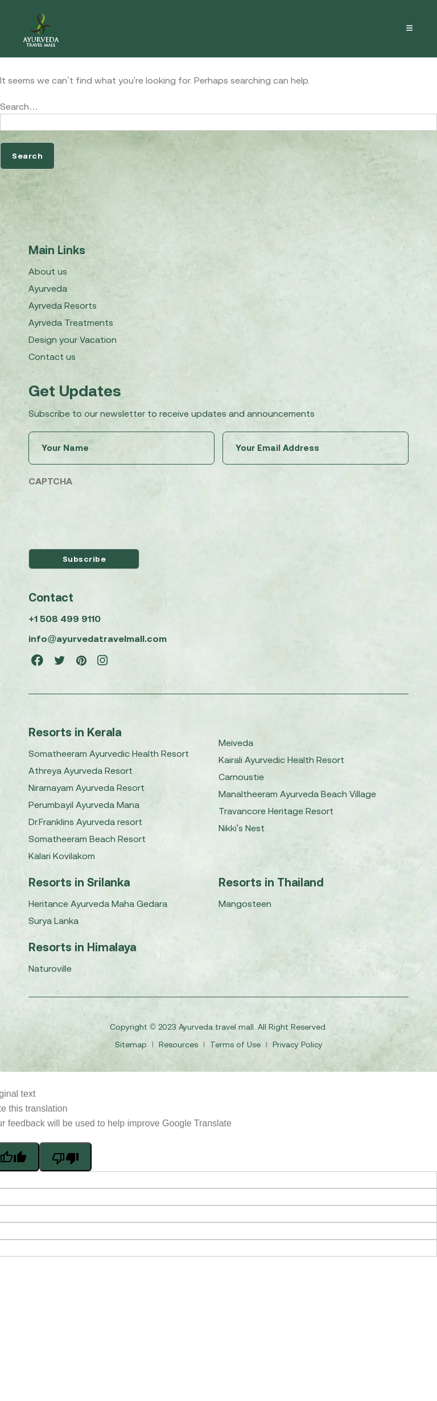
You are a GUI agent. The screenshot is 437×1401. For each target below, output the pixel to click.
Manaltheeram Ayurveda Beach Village (297, 794)
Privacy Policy (298, 1044)
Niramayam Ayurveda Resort (86, 787)
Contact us (52, 356)
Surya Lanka (53, 920)
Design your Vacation (72, 339)
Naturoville (50, 968)
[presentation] (114, 515)
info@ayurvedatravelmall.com (97, 638)
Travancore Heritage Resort (275, 811)
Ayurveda (47, 288)
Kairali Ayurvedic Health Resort (281, 760)
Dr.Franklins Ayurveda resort (85, 821)
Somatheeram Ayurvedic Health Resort (108, 753)
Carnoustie (241, 777)
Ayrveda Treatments (70, 322)
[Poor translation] (65, 1156)
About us (47, 271)
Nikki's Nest (241, 828)
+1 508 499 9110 (64, 619)
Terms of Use (236, 1044)
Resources (179, 1044)
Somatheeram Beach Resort (87, 839)
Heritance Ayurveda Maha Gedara (97, 903)
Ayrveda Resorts (62, 305)
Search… (19, 106)
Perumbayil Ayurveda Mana (83, 804)
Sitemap (132, 1044)
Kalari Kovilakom (61, 856)
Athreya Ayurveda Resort (80, 770)
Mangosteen (244, 903)
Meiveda (235, 742)
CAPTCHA (50, 481)
